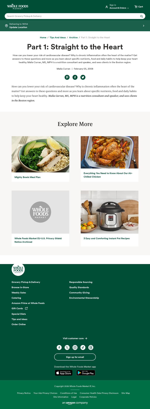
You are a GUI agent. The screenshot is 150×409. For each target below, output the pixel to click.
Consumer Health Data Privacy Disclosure (99, 393)
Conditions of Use (68, 393)
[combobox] (68, 16)
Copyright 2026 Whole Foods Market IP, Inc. (75, 386)
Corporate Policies (88, 396)
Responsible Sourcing (80, 282)
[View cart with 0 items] (138, 6)
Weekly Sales (19, 292)
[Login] (117, 7)
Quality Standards (79, 287)
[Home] (43, 37)
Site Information (60, 396)
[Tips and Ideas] (58, 37)
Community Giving (79, 292)
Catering (16, 297)
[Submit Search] (141, 16)
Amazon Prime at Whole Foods (28, 303)
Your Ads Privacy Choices (45, 393)
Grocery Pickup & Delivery (26, 282)
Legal (73, 396)
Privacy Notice (24, 393)
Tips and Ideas (19, 319)
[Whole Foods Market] (17, 6)
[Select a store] (75, 25)
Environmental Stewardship (84, 297)
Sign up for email (75, 357)
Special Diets (19, 313)
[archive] (73, 37)
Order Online (19, 324)
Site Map (125, 393)
